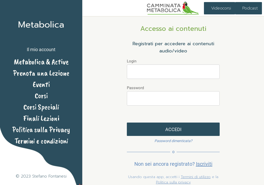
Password (135, 88)
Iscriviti (204, 164)
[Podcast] (248, 8)
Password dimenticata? (173, 141)
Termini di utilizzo (196, 177)
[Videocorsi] (219, 8)
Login (131, 61)
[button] (41, 45)
